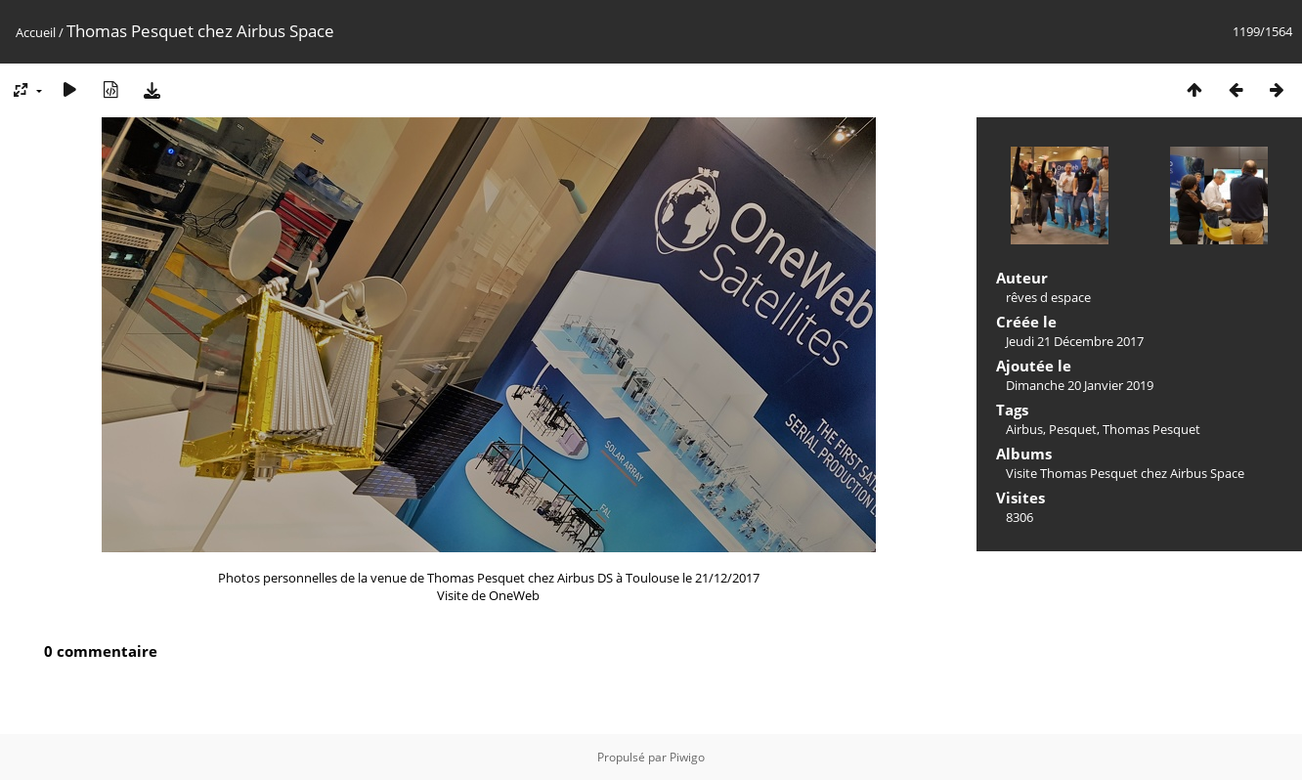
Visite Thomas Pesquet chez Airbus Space (1125, 473)
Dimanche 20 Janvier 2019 (1079, 385)
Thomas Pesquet (1151, 429)
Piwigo (687, 757)
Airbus (1024, 429)
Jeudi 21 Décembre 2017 (1075, 341)
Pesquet (1073, 429)
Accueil (36, 32)
